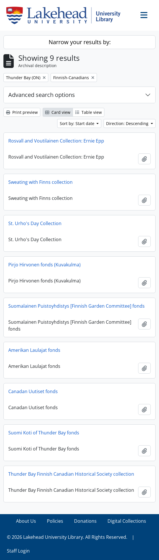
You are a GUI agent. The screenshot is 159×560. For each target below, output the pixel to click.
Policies (55, 521)
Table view (88, 112)
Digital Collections (127, 521)
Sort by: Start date (78, 123)
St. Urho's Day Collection (34, 223)
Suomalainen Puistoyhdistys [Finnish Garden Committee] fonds (76, 306)
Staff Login (18, 551)
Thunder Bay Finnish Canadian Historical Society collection (71, 474)
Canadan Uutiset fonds (33, 391)
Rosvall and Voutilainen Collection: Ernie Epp (56, 141)
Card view (57, 112)
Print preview (22, 112)
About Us (26, 521)
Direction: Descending (128, 123)
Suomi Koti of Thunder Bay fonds (43, 433)
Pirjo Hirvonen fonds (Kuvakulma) (44, 265)
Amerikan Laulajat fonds (34, 350)
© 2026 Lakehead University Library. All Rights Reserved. (67, 537)
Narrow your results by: (80, 42)
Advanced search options (41, 95)
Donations (85, 521)
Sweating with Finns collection (40, 182)
